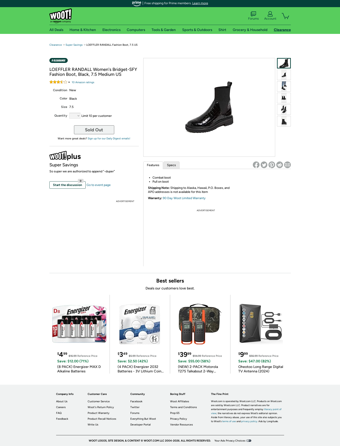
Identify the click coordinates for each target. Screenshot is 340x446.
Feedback (62, 418)
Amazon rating (83, 82)
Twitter (134, 407)
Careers (61, 407)
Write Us (93, 424)
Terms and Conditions (183, 407)
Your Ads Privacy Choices (229, 440)
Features (153, 165)
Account (270, 16)
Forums (253, 16)
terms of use (229, 421)
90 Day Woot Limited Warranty (184, 198)
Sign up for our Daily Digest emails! (109, 138)
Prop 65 (175, 413)
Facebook (136, 401)
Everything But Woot (143, 418)
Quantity (60, 116)
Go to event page (99, 185)
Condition (60, 90)
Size (64, 107)
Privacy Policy (178, 418)
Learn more (200, 3)
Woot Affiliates (179, 401)
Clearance (55, 44)
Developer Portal (140, 424)
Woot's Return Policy (101, 407)
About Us (62, 401)
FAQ (58, 413)
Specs (171, 165)
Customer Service (99, 401)
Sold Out (94, 129)
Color (63, 98)
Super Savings (74, 44)
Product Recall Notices (102, 418)
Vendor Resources (181, 424)
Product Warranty (98, 413)
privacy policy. (249, 421)
